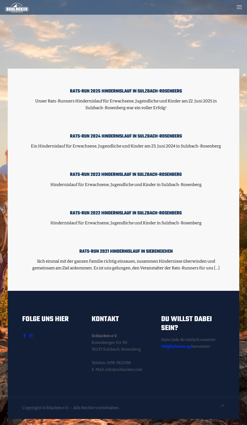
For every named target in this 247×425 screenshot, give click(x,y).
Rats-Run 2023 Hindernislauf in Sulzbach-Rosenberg (126, 174)
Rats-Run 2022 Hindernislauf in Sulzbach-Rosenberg (126, 213)
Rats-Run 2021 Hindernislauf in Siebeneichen (126, 251)
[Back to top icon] (223, 405)
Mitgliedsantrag (176, 346)
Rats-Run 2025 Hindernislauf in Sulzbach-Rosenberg (126, 91)
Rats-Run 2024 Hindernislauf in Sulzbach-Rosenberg (126, 136)
